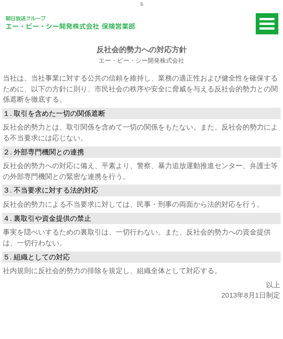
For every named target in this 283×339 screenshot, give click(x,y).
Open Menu (267, 23)
